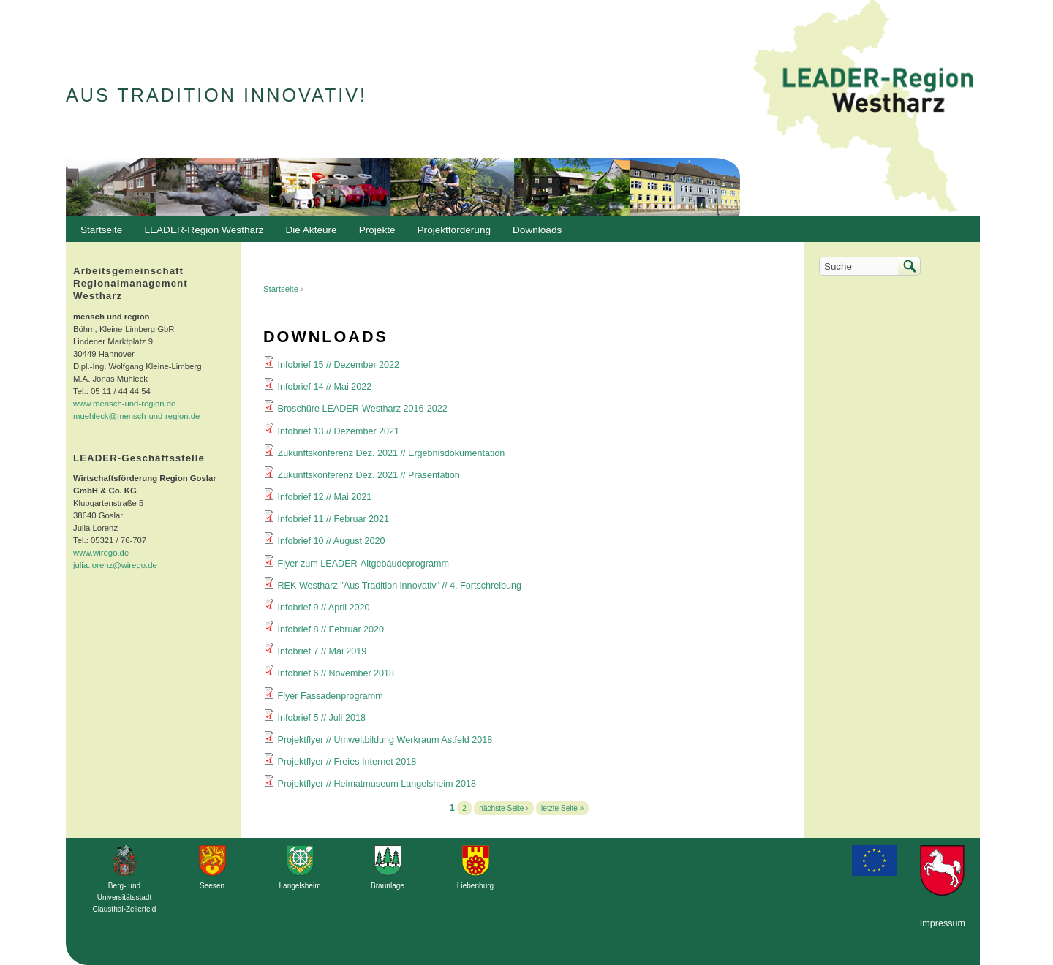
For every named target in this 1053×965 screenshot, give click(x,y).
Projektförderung (450, 233)
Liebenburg (475, 886)
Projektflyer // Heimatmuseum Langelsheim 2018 (377, 784)
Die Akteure (307, 233)
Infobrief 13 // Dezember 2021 (339, 431)
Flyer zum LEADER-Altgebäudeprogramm (363, 564)
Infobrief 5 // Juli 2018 (322, 718)
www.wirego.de (101, 552)
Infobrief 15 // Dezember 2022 (339, 365)
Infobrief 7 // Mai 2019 (322, 651)
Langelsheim (299, 886)
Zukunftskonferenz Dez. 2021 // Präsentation (369, 475)
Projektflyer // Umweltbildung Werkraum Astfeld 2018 (385, 740)
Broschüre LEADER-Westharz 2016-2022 (363, 409)
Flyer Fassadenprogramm (330, 696)
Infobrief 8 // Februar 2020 (331, 629)
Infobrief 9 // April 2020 (324, 607)
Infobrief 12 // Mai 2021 (325, 497)
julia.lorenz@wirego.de (115, 565)
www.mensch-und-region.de (124, 403)
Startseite (280, 288)
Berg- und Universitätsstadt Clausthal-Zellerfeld (124, 897)
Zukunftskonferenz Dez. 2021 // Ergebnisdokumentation (391, 453)
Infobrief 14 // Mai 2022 (325, 387)
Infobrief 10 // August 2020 (331, 541)
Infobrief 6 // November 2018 (336, 673)
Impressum (942, 923)
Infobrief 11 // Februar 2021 (334, 519)
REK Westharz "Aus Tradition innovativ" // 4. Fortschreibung (400, 585)
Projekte (377, 229)
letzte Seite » (562, 808)
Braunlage (387, 886)
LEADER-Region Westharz (200, 233)
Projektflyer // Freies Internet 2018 (347, 762)
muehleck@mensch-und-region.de (136, 416)
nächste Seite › (503, 808)
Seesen (212, 886)
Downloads (533, 233)
